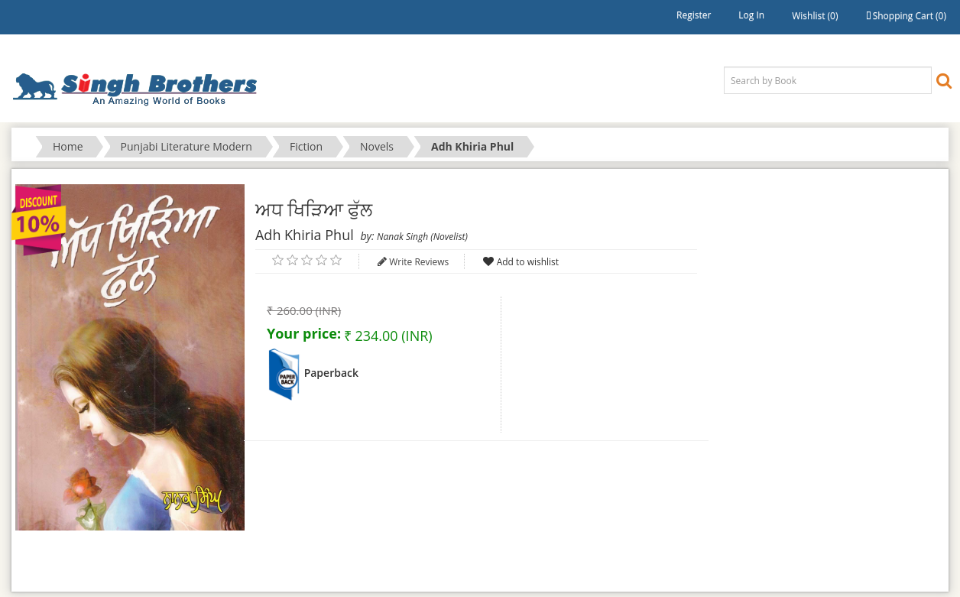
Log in (751, 14)
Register (693, 14)
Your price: (304, 333)
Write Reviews (419, 261)
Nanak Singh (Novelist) (422, 236)
